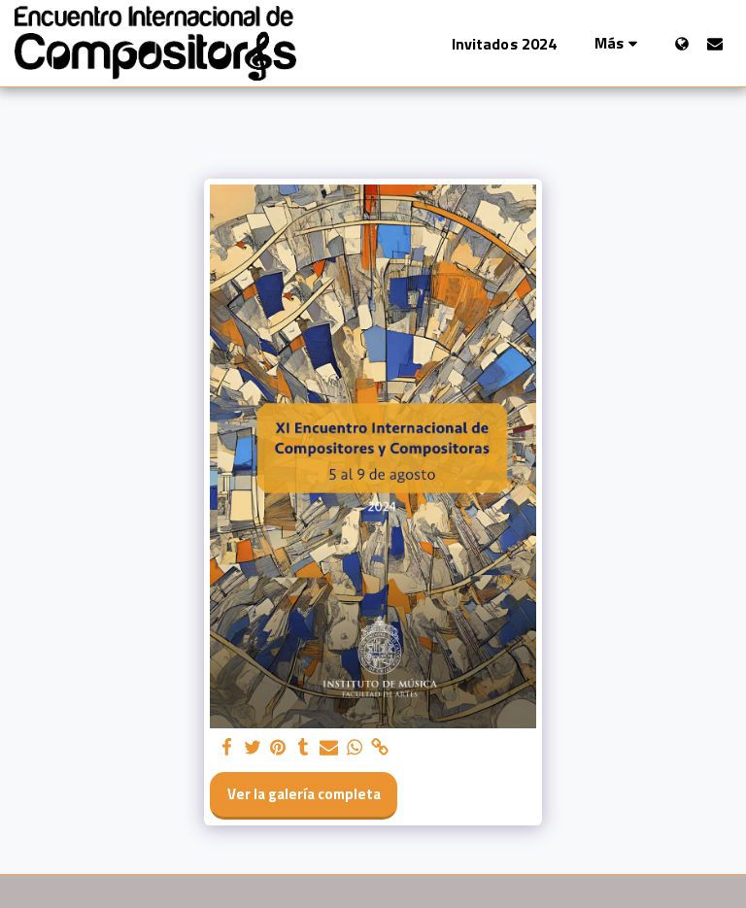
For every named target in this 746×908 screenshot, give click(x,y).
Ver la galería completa (304, 794)
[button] (714, 43)
